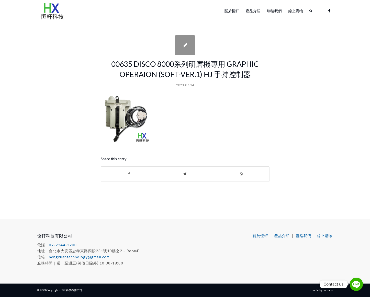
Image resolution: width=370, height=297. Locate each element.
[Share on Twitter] (185, 174)
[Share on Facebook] (129, 174)
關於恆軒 (260, 235)
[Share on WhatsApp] (241, 174)
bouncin (328, 290)
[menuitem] (231, 11)
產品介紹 (282, 235)
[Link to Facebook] (329, 10)
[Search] (310, 11)
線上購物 (325, 235)
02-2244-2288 (63, 245)
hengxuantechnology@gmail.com (79, 257)
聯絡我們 (303, 235)
